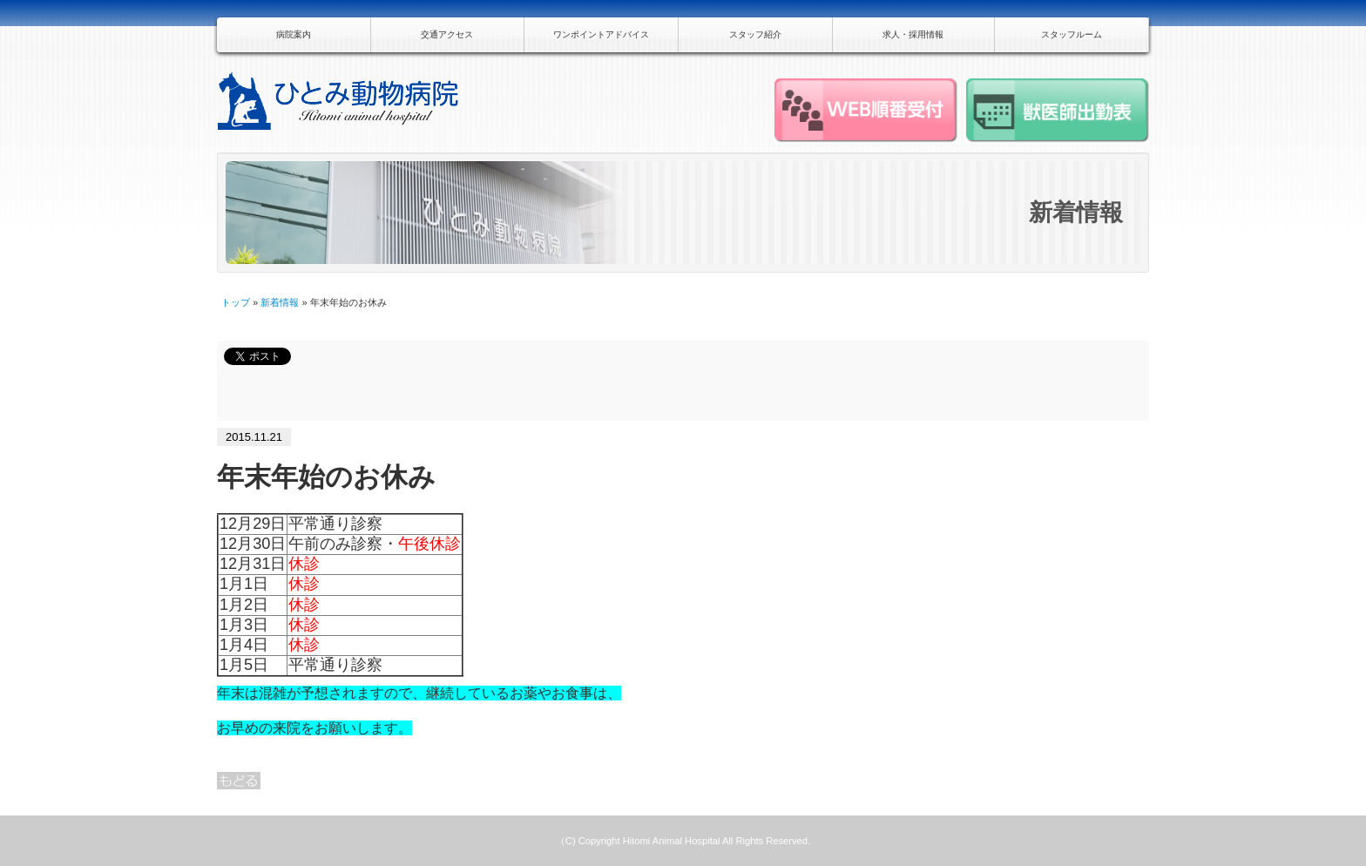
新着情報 (279, 302)
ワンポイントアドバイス (601, 34)
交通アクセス (447, 34)
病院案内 (293, 34)
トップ (235, 302)
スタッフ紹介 (755, 34)
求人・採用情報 (912, 34)
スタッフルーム (1071, 34)
